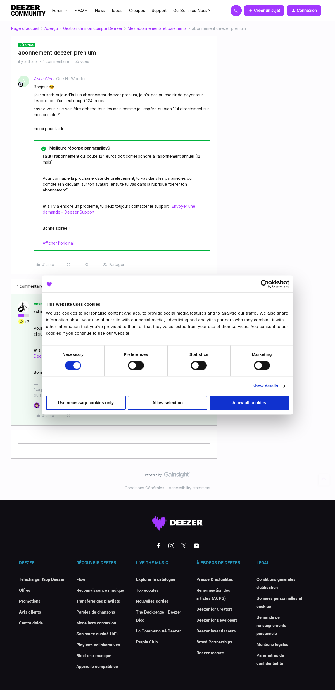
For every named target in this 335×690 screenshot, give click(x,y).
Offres (24, 590)
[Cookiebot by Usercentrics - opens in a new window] (264, 284)
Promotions (30, 601)
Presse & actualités (214, 579)
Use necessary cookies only (86, 403)
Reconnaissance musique (100, 590)
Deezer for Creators (214, 609)
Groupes (137, 10)
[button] (264, 10)
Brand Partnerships (214, 642)
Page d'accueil (25, 28)
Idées (117, 10)
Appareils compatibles (97, 666)
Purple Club (147, 642)
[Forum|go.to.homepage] (28, 10)
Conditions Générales (144, 487)
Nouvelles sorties (152, 601)
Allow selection (167, 403)
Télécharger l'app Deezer (41, 579)
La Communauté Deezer (158, 631)
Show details (265, 386)
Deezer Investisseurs (216, 631)
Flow (80, 579)
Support (159, 10)
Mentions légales (272, 644)
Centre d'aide (31, 623)
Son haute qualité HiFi (97, 633)
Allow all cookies (249, 403)
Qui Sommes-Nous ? (191, 10)
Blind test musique (93, 655)
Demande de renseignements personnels (271, 625)
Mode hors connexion (96, 623)
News (100, 10)
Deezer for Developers (217, 620)
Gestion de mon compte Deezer (92, 28)
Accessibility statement (189, 487)
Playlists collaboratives (98, 644)
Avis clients (30, 612)
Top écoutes (147, 590)
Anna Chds (44, 78)
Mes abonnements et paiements (157, 28)
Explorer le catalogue (155, 579)
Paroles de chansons (95, 612)
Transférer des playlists (98, 601)
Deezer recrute (210, 652)
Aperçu (51, 28)
